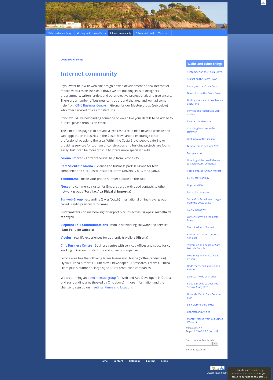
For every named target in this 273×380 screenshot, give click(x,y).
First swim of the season (201, 139)
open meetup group (102, 278)
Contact (150, 361)
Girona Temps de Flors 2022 (203, 146)
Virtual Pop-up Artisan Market (204, 170)
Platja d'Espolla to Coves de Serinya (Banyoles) (202, 285)
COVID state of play (198, 177)
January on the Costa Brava (202, 86)
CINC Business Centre (90, 105)
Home (104, 361)
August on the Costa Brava (202, 79)
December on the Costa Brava (204, 93)
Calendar (134, 361)
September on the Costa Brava (204, 72)
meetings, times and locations (112, 287)
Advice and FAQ (145, 32)
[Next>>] (213, 331)
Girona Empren (72, 158)
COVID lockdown (196, 209)
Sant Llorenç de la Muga (201, 304)
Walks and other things (59, 32)
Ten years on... (195, 153)
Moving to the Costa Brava (91, 32)
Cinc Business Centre (76, 245)
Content (118, 361)
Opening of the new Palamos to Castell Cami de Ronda (203, 161)
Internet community (120, 32)
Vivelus (66, 237)
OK (265, 376)
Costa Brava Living (72, 59)
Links (164, 361)
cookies (255, 370)
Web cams (163, 32)
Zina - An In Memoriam (200, 121)
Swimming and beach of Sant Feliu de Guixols (203, 246)
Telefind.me (70, 179)
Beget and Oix (195, 185)
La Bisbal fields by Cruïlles (202, 276)
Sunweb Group (72, 199)
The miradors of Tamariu (201, 227)
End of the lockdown (198, 192)
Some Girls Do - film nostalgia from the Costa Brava (204, 200)
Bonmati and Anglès (198, 311)
